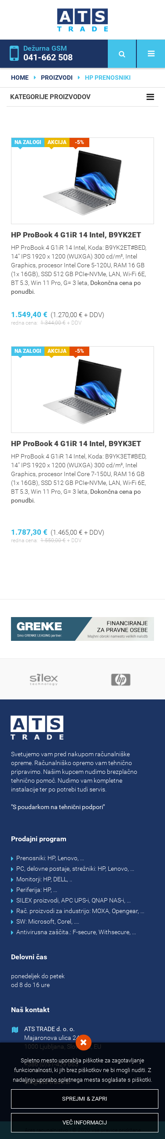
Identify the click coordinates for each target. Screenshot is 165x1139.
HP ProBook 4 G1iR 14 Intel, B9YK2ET (76, 234)
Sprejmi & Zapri (84, 1098)
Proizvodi (57, 77)
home (20, 77)
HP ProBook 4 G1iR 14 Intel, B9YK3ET (76, 443)
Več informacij (84, 1122)
